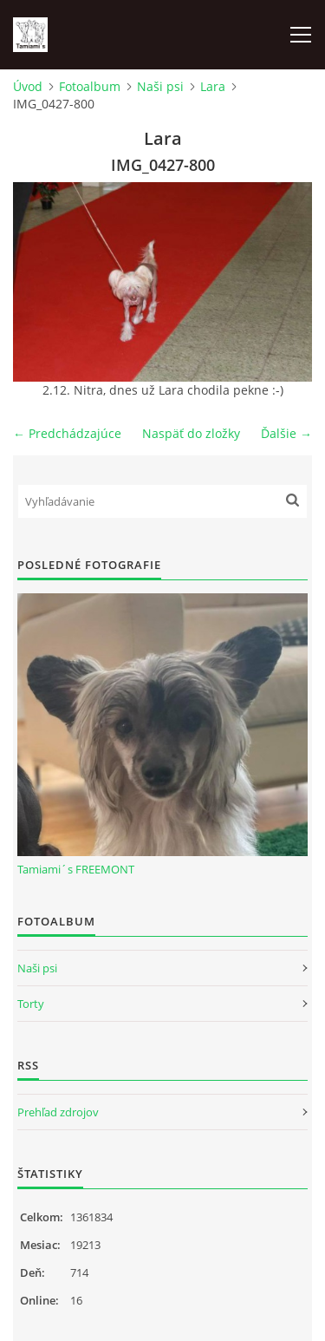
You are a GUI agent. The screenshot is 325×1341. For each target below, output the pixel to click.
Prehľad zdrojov (58, 1112)
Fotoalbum (89, 86)
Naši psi (160, 86)
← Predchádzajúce (67, 433)
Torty (30, 1003)
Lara (212, 86)
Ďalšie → (286, 433)
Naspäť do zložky (191, 433)
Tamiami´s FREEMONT (75, 869)
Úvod (27, 86)
